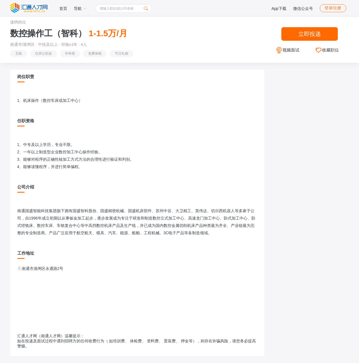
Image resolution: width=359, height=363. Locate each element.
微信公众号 (303, 8)
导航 (80, 8)
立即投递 (309, 34)
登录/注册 (333, 8)
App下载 (278, 8)
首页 (63, 8)
